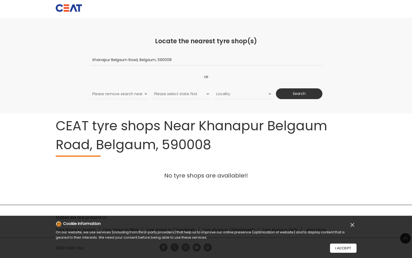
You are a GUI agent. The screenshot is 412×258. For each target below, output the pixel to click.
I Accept (343, 248)
